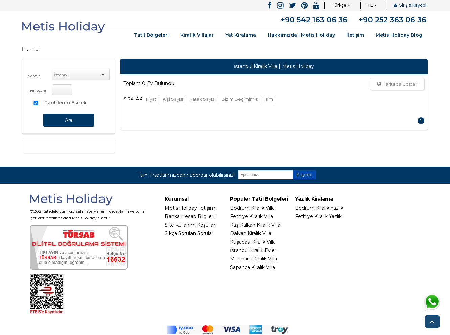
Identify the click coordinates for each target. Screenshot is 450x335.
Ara (68, 120)
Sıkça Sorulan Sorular (189, 233)
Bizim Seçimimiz (240, 99)
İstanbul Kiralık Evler (253, 250)
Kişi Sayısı (36, 90)
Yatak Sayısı (202, 99)
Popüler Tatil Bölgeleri (259, 199)
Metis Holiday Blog (399, 35)
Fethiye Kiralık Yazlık (318, 216)
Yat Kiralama (240, 35)
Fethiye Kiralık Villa (251, 216)
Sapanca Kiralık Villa (252, 267)
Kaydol (304, 175)
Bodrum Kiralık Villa (252, 208)
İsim (268, 99)
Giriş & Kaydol (410, 5)
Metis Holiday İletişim (190, 208)
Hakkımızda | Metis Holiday (301, 35)
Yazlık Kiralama (314, 199)
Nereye (34, 75)
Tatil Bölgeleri (151, 35)
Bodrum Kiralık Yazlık (319, 208)
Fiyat (151, 99)
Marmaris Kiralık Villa (253, 259)
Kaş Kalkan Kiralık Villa (255, 225)
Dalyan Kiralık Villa (250, 233)
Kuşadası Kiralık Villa (253, 242)
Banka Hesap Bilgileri (190, 216)
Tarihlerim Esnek (65, 102)
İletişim (355, 35)
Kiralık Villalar (197, 35)
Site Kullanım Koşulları (190, 225)
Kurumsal (177, 199)
